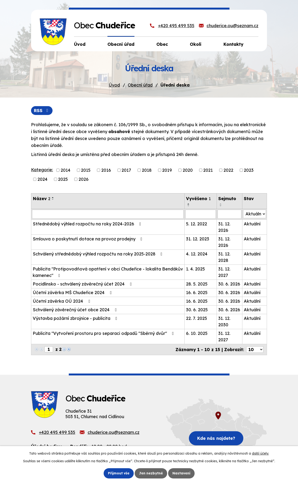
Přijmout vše (118, 473)
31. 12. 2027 (224, 272)
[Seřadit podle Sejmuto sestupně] (221, 206)
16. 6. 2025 (197, 292)
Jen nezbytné (151, 473)
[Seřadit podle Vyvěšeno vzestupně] (188, 204)
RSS (42, 110)
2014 (65, 170)
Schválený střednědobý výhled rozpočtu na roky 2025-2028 (98, 254)
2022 (228, 170)
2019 (167, 170)
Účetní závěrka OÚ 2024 (62, 301)
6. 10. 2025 (197, 333)
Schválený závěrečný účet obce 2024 (75, 309)
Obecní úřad (140, 85)
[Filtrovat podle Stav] (254, 214)
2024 (42, 179)
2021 (208, 170)
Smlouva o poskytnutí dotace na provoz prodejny (88, 239)
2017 (126, 170)
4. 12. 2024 (197, 254)
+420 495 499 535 (176, 25)
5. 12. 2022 (196, 224)
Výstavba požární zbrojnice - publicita (76, 318)
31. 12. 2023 (197, 239)
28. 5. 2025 (197, 284)
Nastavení (181, 473)
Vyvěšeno (198, 198)
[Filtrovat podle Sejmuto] (229, 214)
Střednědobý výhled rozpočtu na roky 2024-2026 (88, 224)
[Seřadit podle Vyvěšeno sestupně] (188, 206)
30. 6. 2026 (229, 284)
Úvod (114, 85)
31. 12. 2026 (224, 227)
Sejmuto (227, 198)
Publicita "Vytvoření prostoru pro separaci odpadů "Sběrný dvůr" (104, 333)
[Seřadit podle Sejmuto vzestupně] (221, 204)
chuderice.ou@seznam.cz (232, 25)
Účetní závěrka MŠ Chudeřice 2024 (73, 292)
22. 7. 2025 (196, 318)
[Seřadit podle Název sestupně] (53, 199)
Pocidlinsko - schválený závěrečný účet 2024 (83, 284)
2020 (188, 170)
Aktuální (252, 224)
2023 (249, 170)
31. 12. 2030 (224, 321)
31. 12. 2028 (224, 257)
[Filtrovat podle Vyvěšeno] (200, 214)
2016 (106, 170)
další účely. (260, 453)
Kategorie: (42, 169)
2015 (85, 170)
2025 (63, 179)
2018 (147, 170)
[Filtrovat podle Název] (108, 214)
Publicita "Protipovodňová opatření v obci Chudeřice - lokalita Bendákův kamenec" (108, 272)
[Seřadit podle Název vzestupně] (53, 197)
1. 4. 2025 (195, 269)
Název (41, 198)
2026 (84, 179)
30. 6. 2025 (197, 309)
